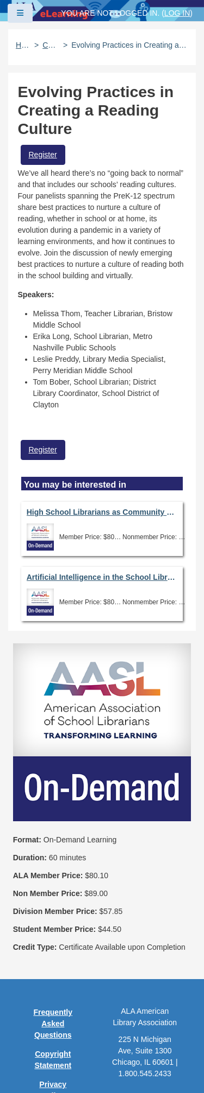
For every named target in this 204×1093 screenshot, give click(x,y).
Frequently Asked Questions (52, 874)
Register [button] (43, 154)
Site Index (53, 996)
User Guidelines (52, 971)
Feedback (53, 1015)
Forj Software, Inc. (142, 1068)
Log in (177, 13)
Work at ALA (53, 1034)
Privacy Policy (52, 941)
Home (23, 45)
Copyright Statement (52, 910)
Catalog (50, 45)
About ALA (53, 1053)
